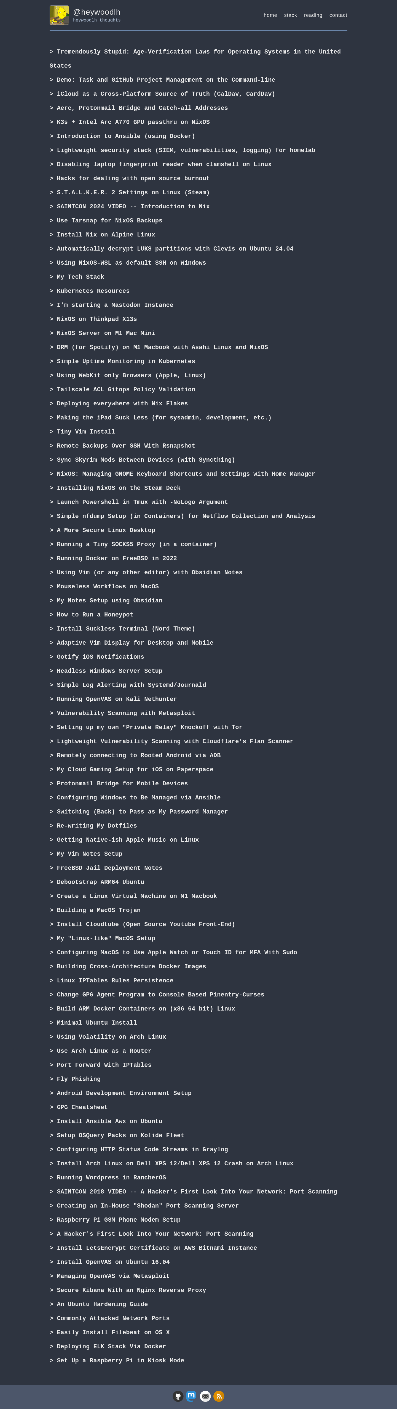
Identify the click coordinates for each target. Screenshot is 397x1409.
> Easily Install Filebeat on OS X (110, 1333)
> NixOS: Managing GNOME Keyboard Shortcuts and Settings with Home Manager (182, 474)
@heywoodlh (96, 12)
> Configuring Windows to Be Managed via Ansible (135, 798)
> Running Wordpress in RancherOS (108, 1178)
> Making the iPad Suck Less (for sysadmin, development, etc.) (161, 418)
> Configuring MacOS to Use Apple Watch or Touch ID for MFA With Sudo (173, 953)
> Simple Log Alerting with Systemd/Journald (128, 685)
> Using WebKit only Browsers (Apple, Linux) (128, 376)
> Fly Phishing (75, 1079)
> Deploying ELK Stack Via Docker (108, 1347)
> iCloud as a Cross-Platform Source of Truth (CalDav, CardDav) (162, 94)
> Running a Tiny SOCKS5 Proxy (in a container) (133, 545)
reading (313, 15)
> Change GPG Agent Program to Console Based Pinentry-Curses (157, 995)
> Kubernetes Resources (90, 291)
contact (338, 15)
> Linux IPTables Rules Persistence (111, 981)
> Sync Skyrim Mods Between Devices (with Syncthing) (142, 460)
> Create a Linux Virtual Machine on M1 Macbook (133, 896)
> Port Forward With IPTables (101, 1065)
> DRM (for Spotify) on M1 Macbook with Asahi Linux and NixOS (159, 348)
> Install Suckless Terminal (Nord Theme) (122, 629)
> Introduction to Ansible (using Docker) (122, 136)
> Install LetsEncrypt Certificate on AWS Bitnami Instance (153, 1248)
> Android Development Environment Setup (121, 1093)
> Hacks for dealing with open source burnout (130, 179)
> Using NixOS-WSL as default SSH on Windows (128, 263)
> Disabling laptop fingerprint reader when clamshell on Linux (161, 165)
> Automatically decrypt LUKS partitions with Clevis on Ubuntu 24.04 (171, 249)
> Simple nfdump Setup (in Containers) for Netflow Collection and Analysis (182, 516)
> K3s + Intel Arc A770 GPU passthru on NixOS (130, 122)
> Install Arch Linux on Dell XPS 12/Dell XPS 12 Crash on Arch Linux (171, 1164)
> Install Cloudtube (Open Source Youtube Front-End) (142, 925)
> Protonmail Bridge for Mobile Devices (119, 784)
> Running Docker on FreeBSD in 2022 (113, 559)
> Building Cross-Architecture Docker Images (128, 967)
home (270, 15)
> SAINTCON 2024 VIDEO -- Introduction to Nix (130, 207)
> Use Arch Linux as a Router (101, 1051)
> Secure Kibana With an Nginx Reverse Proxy (128, 1290)
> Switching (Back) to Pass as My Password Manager (139, 812)
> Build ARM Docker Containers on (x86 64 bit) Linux (142, 1009)
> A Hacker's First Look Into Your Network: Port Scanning (151, 1234)
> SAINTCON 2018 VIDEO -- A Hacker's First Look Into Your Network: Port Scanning (193, 1192)
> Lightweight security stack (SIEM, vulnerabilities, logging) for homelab (182, 151)
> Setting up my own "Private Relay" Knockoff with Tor (146, 728)
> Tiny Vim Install (82, 432)
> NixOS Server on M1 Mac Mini (102, 333)
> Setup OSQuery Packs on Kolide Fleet (117, 1136)
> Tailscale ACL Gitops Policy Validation (122, 390)
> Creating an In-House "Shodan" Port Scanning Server (144, 1206)
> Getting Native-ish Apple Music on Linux (124, 840)
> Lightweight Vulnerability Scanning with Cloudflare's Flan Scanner (171, 742)
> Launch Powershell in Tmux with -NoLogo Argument (139, 502)
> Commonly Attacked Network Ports (110, 1319)
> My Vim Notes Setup (86, 854)
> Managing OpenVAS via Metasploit (110, 1276)
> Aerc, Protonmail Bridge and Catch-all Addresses (139, 108)
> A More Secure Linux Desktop (102, 531)
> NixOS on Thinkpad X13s (93, 319)
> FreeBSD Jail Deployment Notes (106, 868)
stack (290, 15)
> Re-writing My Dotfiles (93, 826)
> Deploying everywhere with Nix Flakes (119, 404)
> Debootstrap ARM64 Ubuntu (97, 882)
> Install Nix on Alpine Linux (102, 235)
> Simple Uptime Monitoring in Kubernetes (122, 362)
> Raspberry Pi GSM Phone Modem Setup (115, 1220)
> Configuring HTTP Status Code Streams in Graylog (139, 1150)
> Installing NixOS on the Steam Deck (115, 488)
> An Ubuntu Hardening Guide (99, 1305)
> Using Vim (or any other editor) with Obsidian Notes (146, 573)
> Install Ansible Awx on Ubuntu (106, 1122)
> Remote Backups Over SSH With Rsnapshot (122, 446)
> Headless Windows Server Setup (106, 671)
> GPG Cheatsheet (79, 1108)
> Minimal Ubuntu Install (93, 1023)
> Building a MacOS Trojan (95, 910)
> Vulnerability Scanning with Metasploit (122, 713)
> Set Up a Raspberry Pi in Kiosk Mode (117, 1361)
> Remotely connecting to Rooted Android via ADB (135, 756)
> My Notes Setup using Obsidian (106, 601)
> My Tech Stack (77, 277)
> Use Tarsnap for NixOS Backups (106, 221)
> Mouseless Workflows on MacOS (104, 587)
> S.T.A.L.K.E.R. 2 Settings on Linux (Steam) (130, 193)
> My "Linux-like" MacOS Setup (102, 939)
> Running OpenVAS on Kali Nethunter (113, 699)
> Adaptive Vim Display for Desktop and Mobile (131, 643)
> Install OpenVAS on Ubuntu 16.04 (110, 1262)
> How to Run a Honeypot (91, 615)
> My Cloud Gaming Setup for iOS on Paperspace (131, 770)
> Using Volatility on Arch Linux (108, 1037)
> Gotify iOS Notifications (97, 657)
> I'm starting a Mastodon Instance (111, 305)
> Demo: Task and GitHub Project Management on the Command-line (162, 80)
